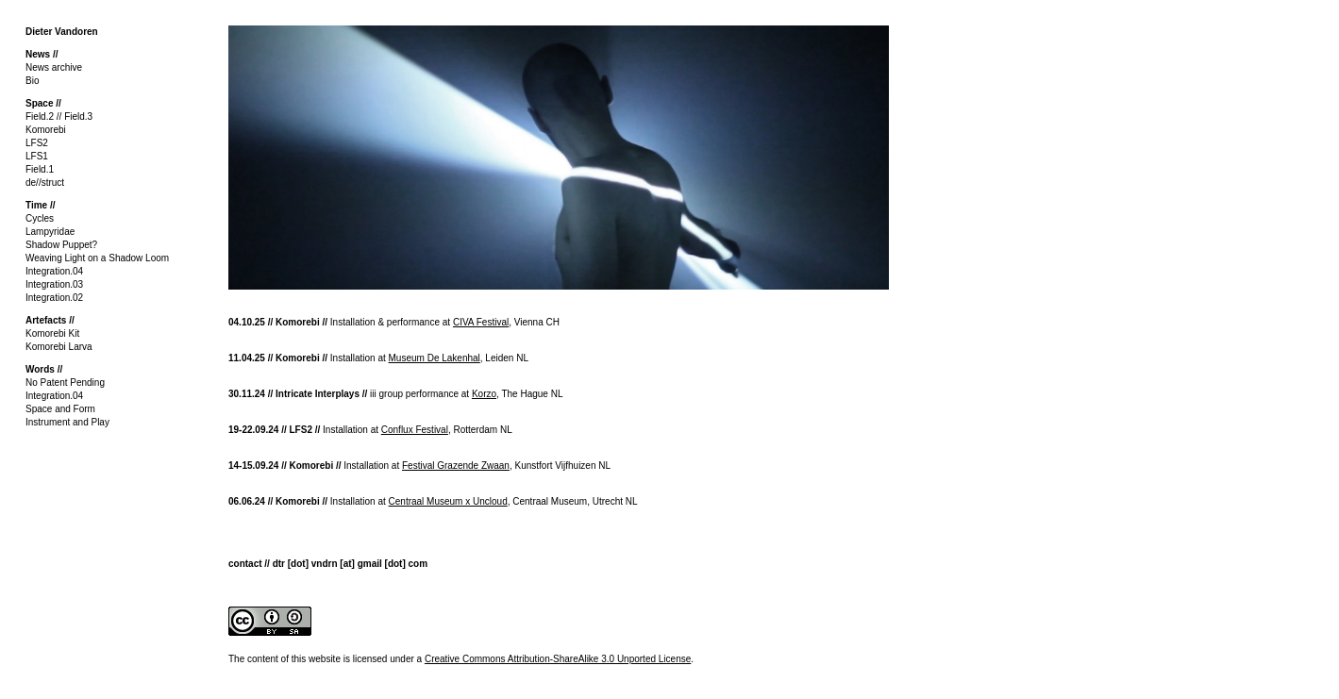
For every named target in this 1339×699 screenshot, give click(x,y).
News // (41, 54)
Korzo (484, 394)
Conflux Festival (414, 429)
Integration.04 (54, 271)
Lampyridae (50, 231)
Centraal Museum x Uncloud (448, 501)
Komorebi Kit (52, 333)
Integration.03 (54, 284)
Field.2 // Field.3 (58, 116)
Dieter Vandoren (61, 31)
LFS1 (36, 156)
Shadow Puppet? (61, 245)
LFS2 (36, 143)
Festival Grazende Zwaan (456, 465)
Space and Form (60, 409)
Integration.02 (54, 297)
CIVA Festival (481, 322)
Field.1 (39, 169)
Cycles (39, 218)
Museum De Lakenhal (434, 358)
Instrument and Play (67, 422)
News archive (53, 67)
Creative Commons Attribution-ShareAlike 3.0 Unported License (558, 659)
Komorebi (45, 130)
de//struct (44, 182)
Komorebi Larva (58, 346)
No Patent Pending (65, 382)
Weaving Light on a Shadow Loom (97, 258)
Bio (32, 80)
